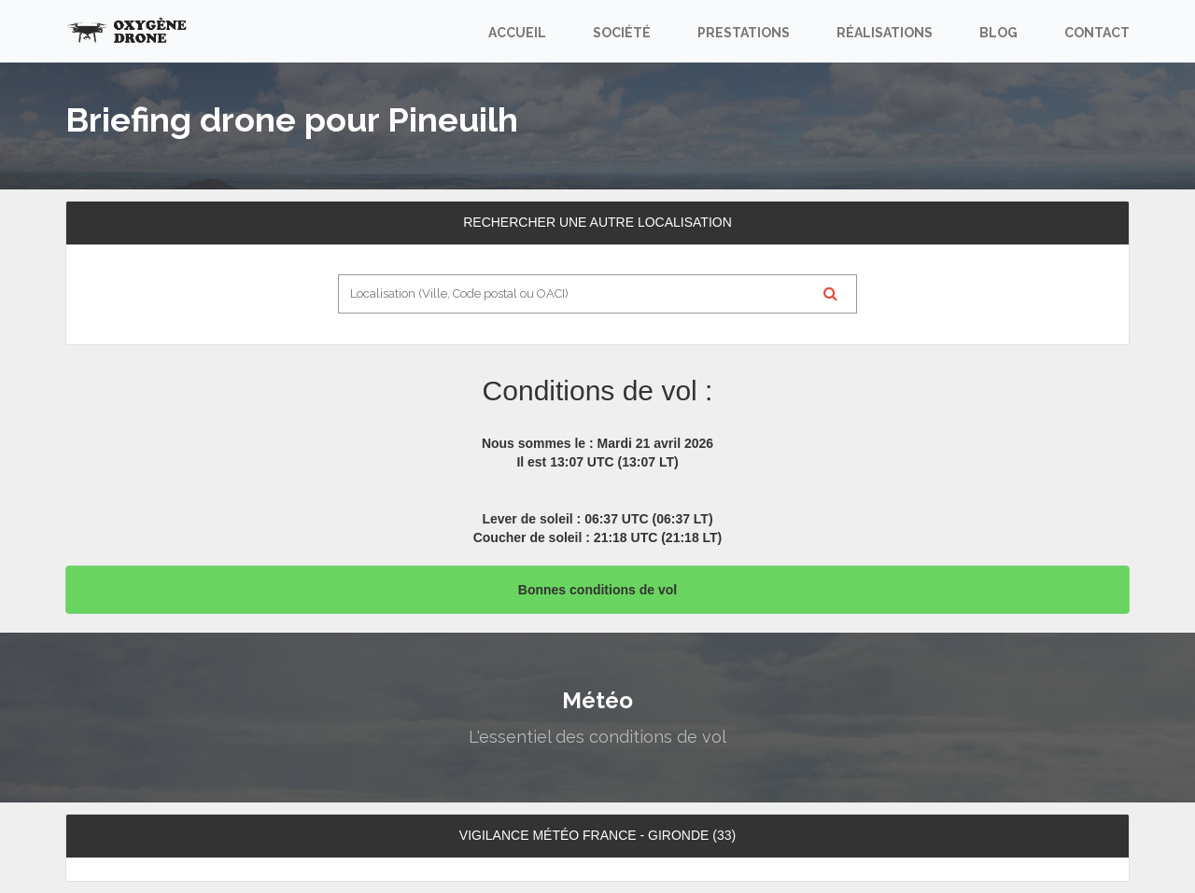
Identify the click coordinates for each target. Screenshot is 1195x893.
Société (622, 32)
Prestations (743, 32)
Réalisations (884, 32)
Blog (998, 32)
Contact (1097, 32)
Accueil (517, 32)
